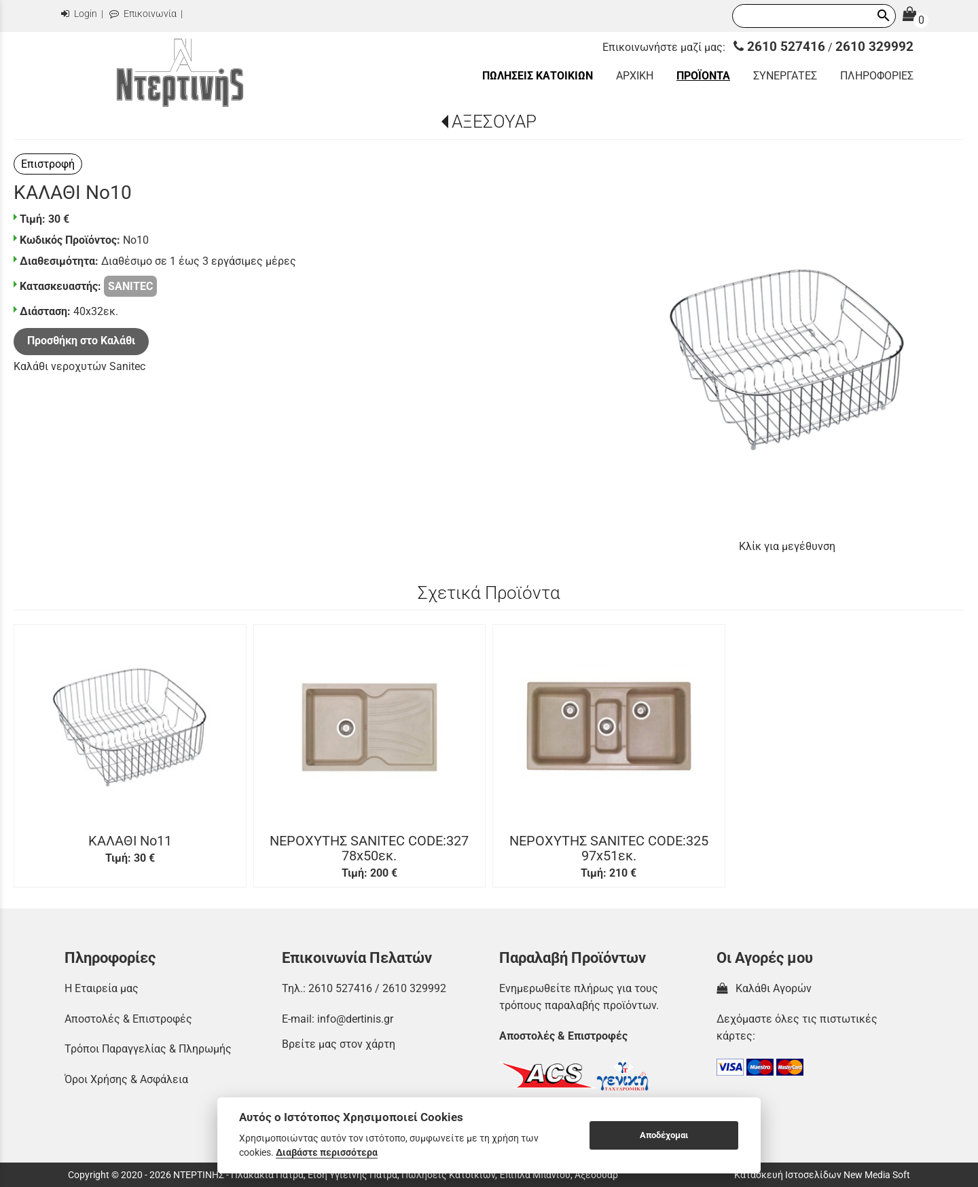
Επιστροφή (48, 164)
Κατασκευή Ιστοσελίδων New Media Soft (822, 1174)
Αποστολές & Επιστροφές (128, 1018)
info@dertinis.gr (355, 1018)
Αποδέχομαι (664, 1135)
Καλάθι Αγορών (764, 988)
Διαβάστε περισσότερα (327, 1152)
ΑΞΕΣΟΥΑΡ (494, 121)
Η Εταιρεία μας (102, 988)
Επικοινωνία (143, 14)
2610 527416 (779, 46)
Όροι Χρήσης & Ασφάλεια (126, 1079)
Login (79, 14)
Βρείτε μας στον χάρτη (338, 1044)
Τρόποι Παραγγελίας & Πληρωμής (148, 1048)
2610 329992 (874, 46)
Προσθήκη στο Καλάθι (81, 340)
